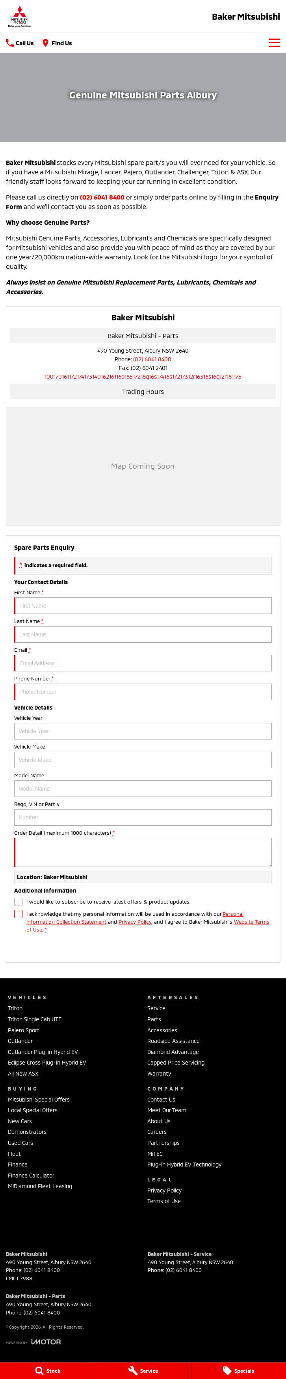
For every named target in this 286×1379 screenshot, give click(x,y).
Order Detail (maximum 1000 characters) (143, 848)
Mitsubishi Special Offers (39, 1099)
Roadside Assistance (173, 1040)
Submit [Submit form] (48, 946)
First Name (143, 601)
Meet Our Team (166, 1110)
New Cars (20, 1121)
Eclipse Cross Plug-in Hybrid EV (47, 1062)
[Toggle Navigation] (274, 43)
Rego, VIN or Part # (143, 813)
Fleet (14, 1153)
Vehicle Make (143, 755)
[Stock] (47, 1370)
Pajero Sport (23, 1030)
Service (156, 1008)
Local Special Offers (33, 1110)
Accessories (162, 1030)
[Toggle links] (33, 1341)
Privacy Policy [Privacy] (135, 922)
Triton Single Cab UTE (34, 1019)
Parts (154, 1019)
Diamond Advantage (173, 1051)
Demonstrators (27, 1131)
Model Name (143, 784)
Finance (18, 1164)
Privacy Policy (164, 1190)
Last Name (143, 630)
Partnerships (163, 1142)
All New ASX (23, 1073)
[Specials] (238, 1370)
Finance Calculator (31, 1175)
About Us (159, 1121)
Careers (157, 1131)
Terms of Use (164, 1201)
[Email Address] (143, 376)
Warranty (159, 1073)
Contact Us (161, 1099)
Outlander (20, 1040)
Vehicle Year (143, 727)
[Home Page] (19, 16)
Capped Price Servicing (175, 1062)
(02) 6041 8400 (152, 359)
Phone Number (143, 687)
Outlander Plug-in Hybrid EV (43, 1051)
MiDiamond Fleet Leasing (40, 1186)
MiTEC (155, 1153)
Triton (15, 1008)
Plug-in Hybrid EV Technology (184, 1164)
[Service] (142, 1370)
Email (143, 659)
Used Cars (20, 1142)
